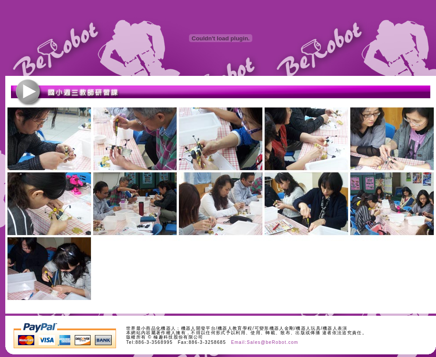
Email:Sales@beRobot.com (264, 342)
